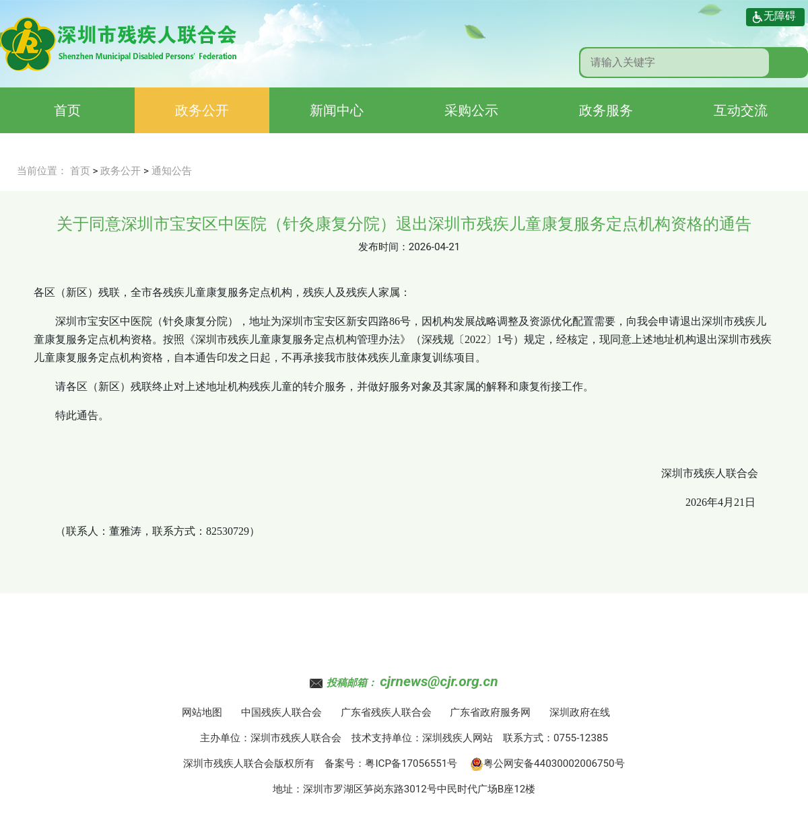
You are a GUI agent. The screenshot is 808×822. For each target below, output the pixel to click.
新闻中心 (337, 110)
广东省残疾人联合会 (386, 712)
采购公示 (471, 110)
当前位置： (42, 171)
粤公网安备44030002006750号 (547, 763)
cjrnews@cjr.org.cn (439, 681)
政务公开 (202, 110)
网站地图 (202, 712)
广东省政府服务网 (490, 712)
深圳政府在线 (579, 712)
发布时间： (383, 247)
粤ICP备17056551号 (411, 763)
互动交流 (741, 110)
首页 (67, 110)
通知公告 (172, 171)
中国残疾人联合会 (281, 712)
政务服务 (606, 110)
